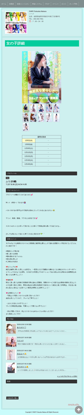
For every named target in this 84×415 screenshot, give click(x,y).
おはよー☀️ (21, 354)
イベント (55, 4)
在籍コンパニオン (23, 4)
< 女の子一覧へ (12, 398)
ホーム (3, 4)
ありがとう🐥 (22, 367)
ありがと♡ (21, 327)
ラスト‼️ (20, 341)
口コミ (64, 4)
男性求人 (4, 11)
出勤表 (11, 4)
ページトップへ (73, 404)
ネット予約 (73, 4)
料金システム (37, 4)
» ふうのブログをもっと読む (67, 376)
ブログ (47, 4)
